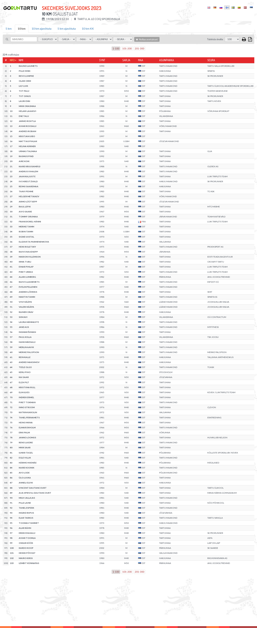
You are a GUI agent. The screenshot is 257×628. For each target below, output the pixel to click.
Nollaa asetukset (147, 39)
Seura (211, 60)
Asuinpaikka (166, 60)
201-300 (139, 48)
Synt (102, 60)
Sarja (126, 60)
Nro (12, 60)
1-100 (116, 48)
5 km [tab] (9, 28)
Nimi (21, 60)
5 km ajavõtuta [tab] (66, 28)
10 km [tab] (22, 28)
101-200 (127, 48)
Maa (140, 60)
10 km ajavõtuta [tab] (41, 28)
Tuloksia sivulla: (215, 39)
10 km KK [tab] (88, 28)
